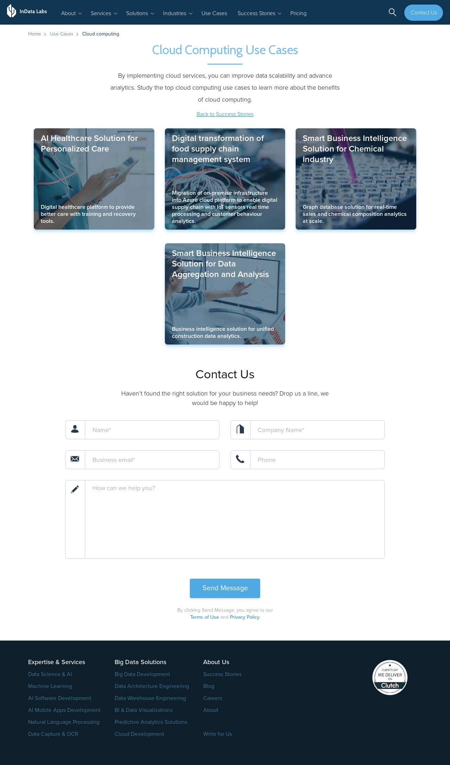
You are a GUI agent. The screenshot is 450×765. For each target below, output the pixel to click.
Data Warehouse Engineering (150, 698)
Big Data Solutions (140, 662)
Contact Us (424, 12)
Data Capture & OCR (53, 734)
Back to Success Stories (225, 114)
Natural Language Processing (63, 722)
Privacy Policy (244, 617)
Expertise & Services (56, 662)
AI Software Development (59, 698)
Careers (212, 698)
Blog (208, 686)
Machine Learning (50, 686)
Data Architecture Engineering (152, 686)
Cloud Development (139, 734)
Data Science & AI (50, 674)
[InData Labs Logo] (29, 12)
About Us (216, 662)
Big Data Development (142, 674)
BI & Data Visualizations (144, 710)
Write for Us (217, 734)
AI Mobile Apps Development (64, 710)
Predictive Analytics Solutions (151, 722)
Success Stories (222, 674)
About (210, 710)
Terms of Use (204, 617)
